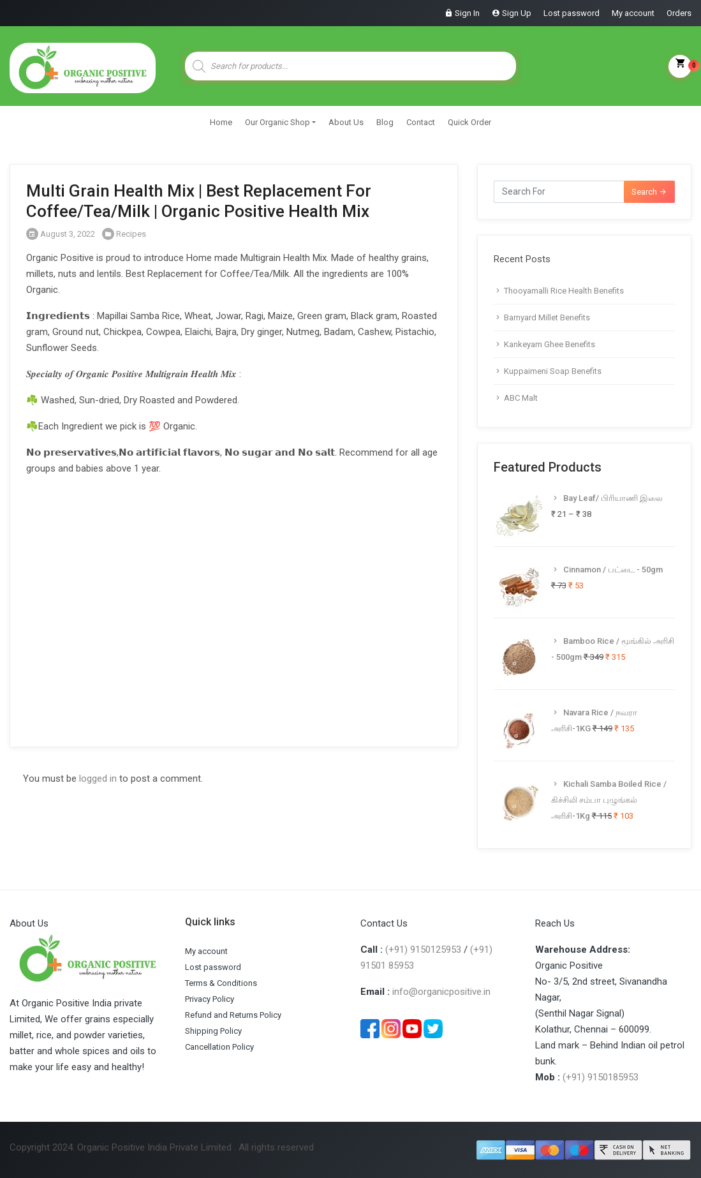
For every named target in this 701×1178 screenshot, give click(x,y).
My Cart (679, 66)
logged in (98, 778)
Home (221, 122)
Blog (385, 122)
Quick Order (469, 122)
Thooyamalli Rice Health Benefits (564, 290)
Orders (679, 13)
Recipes (131, 234)
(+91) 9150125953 (423, 949)
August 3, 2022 (60, 234)
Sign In (467, 13)
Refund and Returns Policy (233, 1015)
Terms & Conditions (221, 983)
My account (633, 13)
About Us (346, 122)
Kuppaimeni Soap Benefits (552, 371)
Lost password (571, 13)
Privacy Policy (209, 999)
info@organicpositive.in (441, 991)
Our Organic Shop (277, 122)
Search (649, 192)
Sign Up (516, 13)
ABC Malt (521, 398)
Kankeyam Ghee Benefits (549, 344)
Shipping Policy (213, 1031)
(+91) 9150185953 (600, 1077)
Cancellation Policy (219, 1047)
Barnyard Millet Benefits (547, 317)
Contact (420, 122)
